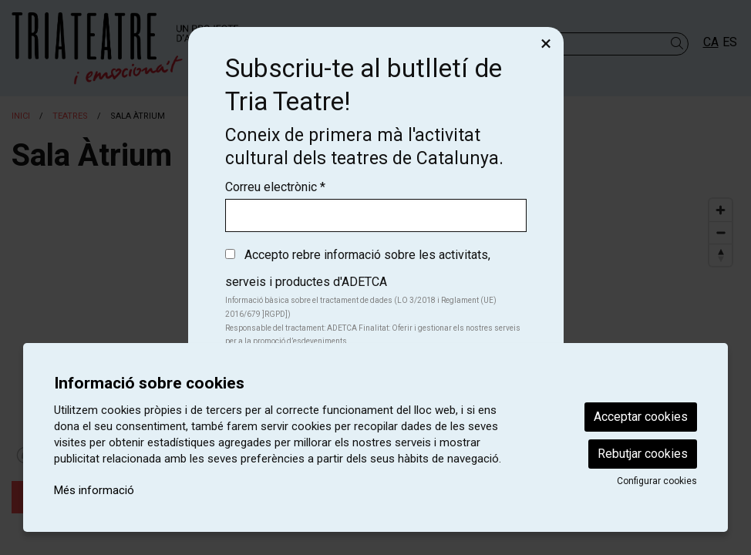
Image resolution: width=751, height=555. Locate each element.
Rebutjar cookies (643, 453)
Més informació (94, 490)
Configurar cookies (657, 481)
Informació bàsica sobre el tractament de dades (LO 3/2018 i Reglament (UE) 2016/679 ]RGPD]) (361, 307)
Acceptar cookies (641, 416)
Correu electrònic (275, 187)
